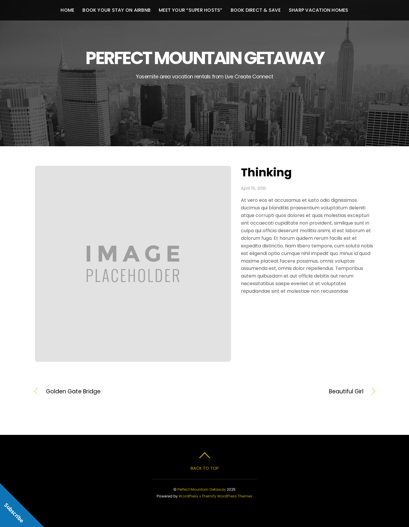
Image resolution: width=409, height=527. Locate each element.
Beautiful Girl (289, 391)
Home (67, 10)
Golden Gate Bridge (73, 391)
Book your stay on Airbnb (116, 10)
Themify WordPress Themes (227, 496)
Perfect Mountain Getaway (201, 489)
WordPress (188, 496)
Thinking (266, 172)
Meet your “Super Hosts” (190, 10)
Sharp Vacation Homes (318, 10)
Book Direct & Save (256, 10)
